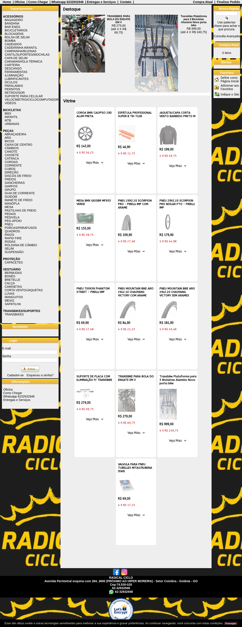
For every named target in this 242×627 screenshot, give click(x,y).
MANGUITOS (14, 297)
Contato (125, 2)
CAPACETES (14, 262)
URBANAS (12, 124)
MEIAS (9, 300)
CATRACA (12, 158)
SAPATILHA (13, 304)
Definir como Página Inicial (230, 79)
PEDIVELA (12, 217)
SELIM (9, 248)
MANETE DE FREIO (18, 200)
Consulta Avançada (227, 36)
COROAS (11, 162)
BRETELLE (12, 279)
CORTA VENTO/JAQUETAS (24, 290)
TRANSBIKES (14, 314)
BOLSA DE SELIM (17, 37)
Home (7, 2)
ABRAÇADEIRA (15, 134)
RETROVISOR (15, 92)
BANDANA (12, 23)
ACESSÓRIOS (13, 16)
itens (226, 53)
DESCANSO (13, 68)
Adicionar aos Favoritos (230, 87)
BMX (8, 113)
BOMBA (10, 40)
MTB (8, 120)
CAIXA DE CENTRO (18, 144)
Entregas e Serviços (101, 2)
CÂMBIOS (12, 148)
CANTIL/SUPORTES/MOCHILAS (27, 54)
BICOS (9, 141)
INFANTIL (11, 117)
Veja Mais (92, 163)
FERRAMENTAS (16, 72)
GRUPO (10, 189)
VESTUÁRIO (12, 269)
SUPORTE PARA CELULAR (24, 96)
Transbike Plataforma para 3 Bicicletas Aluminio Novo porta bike (194, 21)
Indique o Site (230, 94)
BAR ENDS (12, 27)
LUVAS (9, 293)
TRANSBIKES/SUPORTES (21, 311)
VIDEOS (10, 103)
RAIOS (9, 234)
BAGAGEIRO (14, 20)
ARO (8, 137)
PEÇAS (8, 131)
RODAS (10, 241)
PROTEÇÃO (11, 259)
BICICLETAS (12, 110)
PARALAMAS (14, 85)
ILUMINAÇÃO (14, 75)
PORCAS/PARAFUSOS (21, 227)
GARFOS (11, 186)
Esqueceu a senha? (40, 375)
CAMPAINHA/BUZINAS (21, 51)
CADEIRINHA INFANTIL (21, 47)
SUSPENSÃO (14, 252)
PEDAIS (10, 214)
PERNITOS (12, 89)
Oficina (19, 2)
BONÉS (10, 276)
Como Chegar (38, 2)
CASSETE (12, 155)
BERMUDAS (13, 273)
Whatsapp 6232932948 (67, 2)
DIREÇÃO (12, 172)
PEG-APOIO (13, 221)
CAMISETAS (13, 286)
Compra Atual (203, 2)
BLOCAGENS (14, 34)
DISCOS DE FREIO (18, 176)
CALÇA (10, 283)
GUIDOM (11, 196)
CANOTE (11, 151)
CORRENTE (13, 165)
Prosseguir (230, 623)
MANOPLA (12, 203)
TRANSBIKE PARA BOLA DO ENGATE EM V (118, 19)
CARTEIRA (12, 65)
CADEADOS (13, 44)
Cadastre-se (15, 375)
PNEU (9, 224)
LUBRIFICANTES (17, 79)
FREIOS (10, 179)
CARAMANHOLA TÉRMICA (23, 61)
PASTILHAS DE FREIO (20, 210)
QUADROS (12, 231)
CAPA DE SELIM (16, 58)
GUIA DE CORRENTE (20, 193)
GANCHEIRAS (15, 182)
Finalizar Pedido (228, 2)
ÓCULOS (11, 82)
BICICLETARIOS (16, 30)
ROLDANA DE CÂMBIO (21, 245)
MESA (9, 207)
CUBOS (10, 169)
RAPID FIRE (13, 238)
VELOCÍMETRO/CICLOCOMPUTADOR (32, 99)
